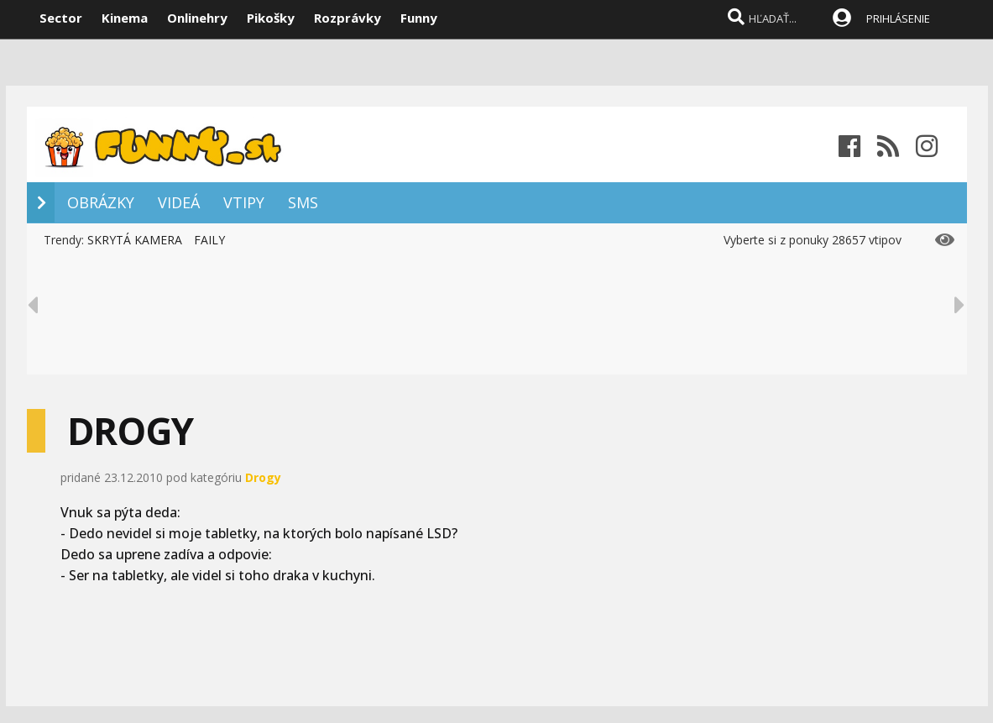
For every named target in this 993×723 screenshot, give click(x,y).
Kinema (125, 17)
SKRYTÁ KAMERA (134, 240)
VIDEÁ (179, 202)
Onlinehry (197, 17)
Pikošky (271, 17)
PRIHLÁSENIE (898, 18)
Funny (418, 17)
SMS (303, 202)
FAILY (209, 240)
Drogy (263, 477)
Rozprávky (347, 17)
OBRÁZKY (100, 202)
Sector (60, 17)
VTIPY (243, 202)
